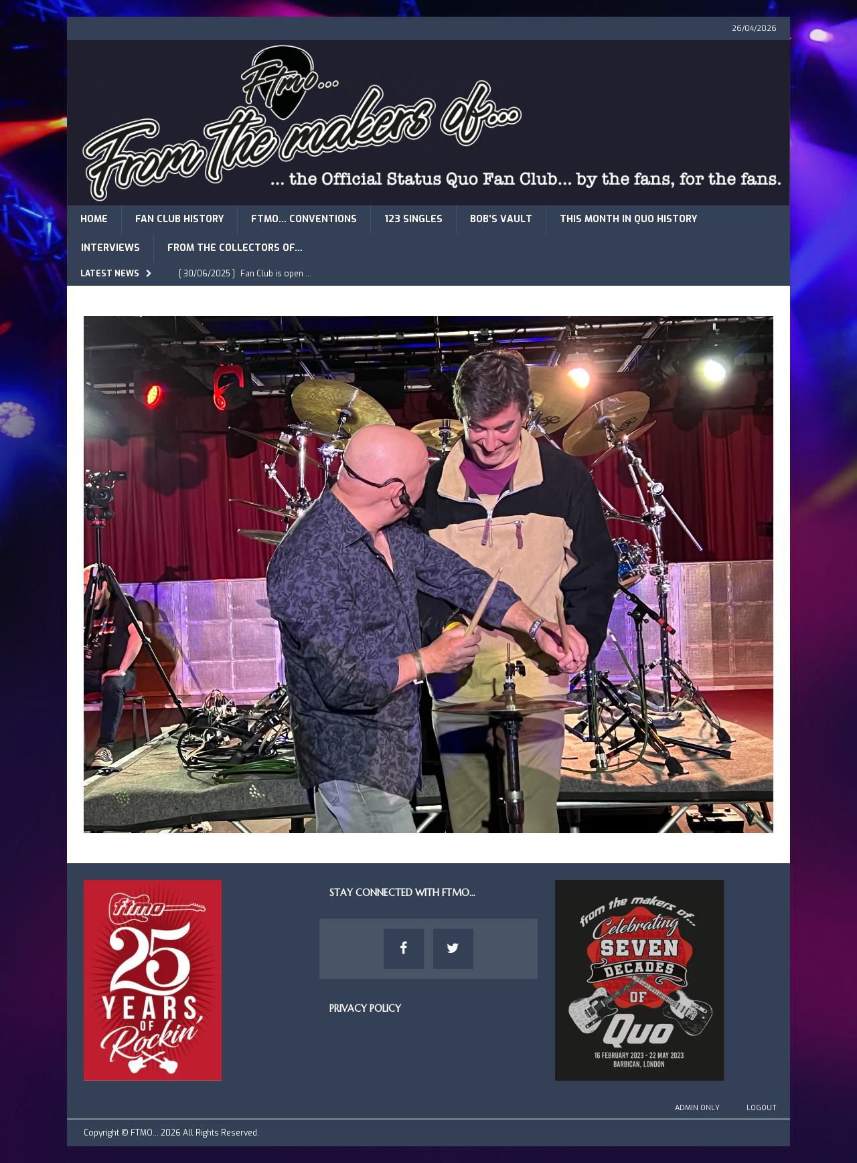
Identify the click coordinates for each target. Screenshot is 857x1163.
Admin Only (697, 1108)
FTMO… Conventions (304, 219)
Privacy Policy (365, 1008)
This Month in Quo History (628, 219)
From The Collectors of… (235, 248)
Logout (762, 1108)
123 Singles (413, 219)
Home (94, 219)
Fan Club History (179, 219)
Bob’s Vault (501, 219)
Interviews (110, 248)
